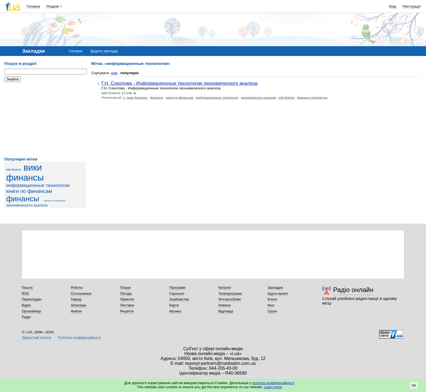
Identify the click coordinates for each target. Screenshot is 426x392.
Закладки (275, 288)
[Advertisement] (45, 119)
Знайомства (179, 299)
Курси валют (278, 293)
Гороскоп (176, 293)
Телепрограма (230, 293)
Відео (26, 305)
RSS (25, 293)
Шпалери (78, 305)
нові (114, 73)
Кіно (271, 305)
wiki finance (13, 169)
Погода (126, 293)
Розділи (52, 6)
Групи (272, 311)
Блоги (272, 299)
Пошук (125, 288)
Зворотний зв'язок (36, 337)
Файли (76, 311)
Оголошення (81, 293)
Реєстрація (412, 6)
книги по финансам (29, 191)
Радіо (26, 317)
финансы (22, 198)
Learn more (273, 387)
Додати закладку (104, 51)
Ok (413, 385)
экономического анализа (27, 205)
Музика (175, 311)
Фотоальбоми (229, 299)
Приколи (127, 299)
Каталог (224, 288)
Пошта (27, 288)
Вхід (392, 6)
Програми (177, 288)
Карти (174, 305)
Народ (76, 299)
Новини (224, 305)
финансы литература (54, 200)
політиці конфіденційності (273, 383)
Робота (77, 288)
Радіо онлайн (353, 289)
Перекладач (32, 299)
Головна (33, 6)
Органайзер (31, 311)
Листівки (127, 305)
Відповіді (225, 311)
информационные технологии (38, 185)
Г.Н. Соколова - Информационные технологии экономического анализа (179, 83)
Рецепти (127, 311)
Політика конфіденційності (79, 337)
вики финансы (25, 173)
